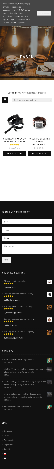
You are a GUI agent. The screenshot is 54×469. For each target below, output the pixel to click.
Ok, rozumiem (44, 13)
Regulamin (8, 431)
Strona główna (14, 92)
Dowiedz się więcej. (18, 22)
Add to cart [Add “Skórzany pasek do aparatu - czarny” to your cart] (16, 153)
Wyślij (6, 260)
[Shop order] (32, 100)
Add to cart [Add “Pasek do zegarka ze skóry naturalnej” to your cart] (41, 154)
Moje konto (8, 444)
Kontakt (7, 449)
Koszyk (6, 435)
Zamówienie (9, 440)
